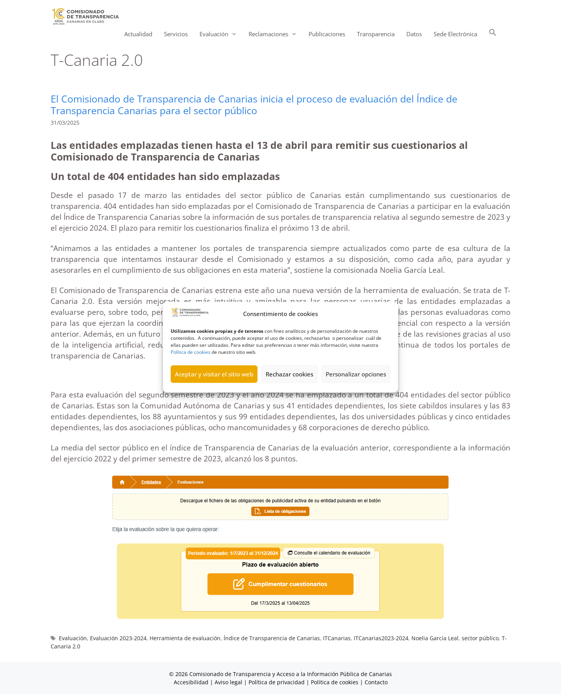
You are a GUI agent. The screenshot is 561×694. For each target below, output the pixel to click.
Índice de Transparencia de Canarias (272, 638)
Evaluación (73, 638)
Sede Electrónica (455, 34)
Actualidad (138, 34)
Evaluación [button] (221, 34)
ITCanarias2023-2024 (381, 638)
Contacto (376, 682)
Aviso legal (228, 682)
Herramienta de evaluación (185, 638)
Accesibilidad (192, 682)
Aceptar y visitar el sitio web (214, 385)
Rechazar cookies (289, 385)
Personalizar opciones (356, 385)
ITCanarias (337, 638)
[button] (493, 34)
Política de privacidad (277, 682)
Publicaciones (327, 34)
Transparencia (376, 34)
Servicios (176, 34)
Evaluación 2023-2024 (118, 638)
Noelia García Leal (435, 638)
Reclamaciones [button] (276, 34)
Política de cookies (190, 363)
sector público (480, 638)
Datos (414, 34)
